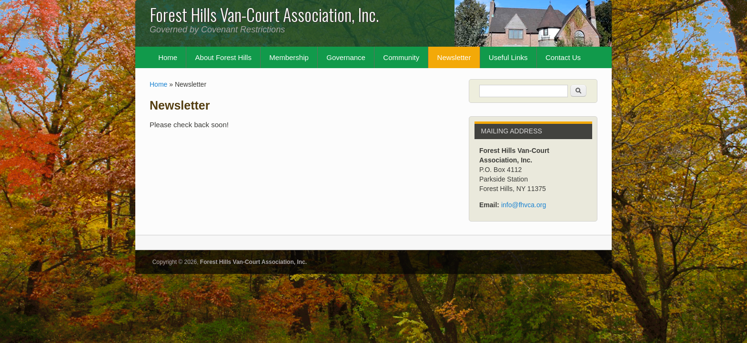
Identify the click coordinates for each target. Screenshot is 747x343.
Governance (345, 57)
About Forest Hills (223, 57)
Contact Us (563, 57)
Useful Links (508, 57)
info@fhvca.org (523, 205)
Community (401, 57)
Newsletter (454, 57)
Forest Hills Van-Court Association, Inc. (253, 262)
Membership (289, 57)
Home (167, 57)
